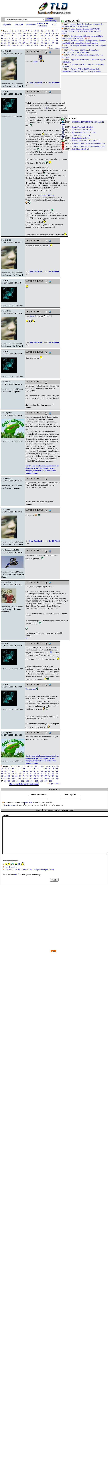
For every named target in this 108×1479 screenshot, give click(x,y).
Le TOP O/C (54, 82)
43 (38, 36)
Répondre (7, 24)
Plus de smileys (11, 867)
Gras (30, 869)
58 (35, 38)
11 (38, 31)
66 (5, 40)
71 (24, 40)
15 (53, 31)
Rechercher (30, 24)
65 (2, 40)
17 (2, 33)
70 (20, 40)
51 (9, 38)
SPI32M (50, 195)
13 (46, 31)
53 (16, 38)
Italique (36, 869)
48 (57, 36)
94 (49, 43)
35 (9, 36)
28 (42, 33)
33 (2, 36)
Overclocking (50, 21)
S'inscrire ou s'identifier (42, 24)
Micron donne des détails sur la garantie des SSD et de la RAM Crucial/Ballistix (82, 25)
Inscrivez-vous (10, 805)
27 (38, 33)
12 (42, 31)
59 (38, 38)
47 (53, 36)
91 (38, 43)
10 (35, 31)
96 (57, 43)
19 (9, 33)
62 (49, 38)
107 (45, 45)
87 (24, 43)
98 (5, 45)
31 (53, 33)
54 (20, 38)
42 (35, 36)
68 (13, 40)
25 (31, 33)
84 (13, 43)
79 (53, 40)
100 (13, 45)
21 (16, 33)
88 (27, 43)
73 (31, 40)
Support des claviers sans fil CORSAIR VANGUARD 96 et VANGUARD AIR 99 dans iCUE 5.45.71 (81, 31)
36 (13, 36)
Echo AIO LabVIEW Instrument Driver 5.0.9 (88, 143)
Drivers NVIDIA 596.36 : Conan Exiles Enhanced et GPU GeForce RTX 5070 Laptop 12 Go (81, 70)
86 (20, 43)
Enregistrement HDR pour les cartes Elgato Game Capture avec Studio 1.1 (82, 37)
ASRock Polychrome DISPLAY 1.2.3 (86, 141)
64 (57, 38)
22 (20, 33)
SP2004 (42, 195)
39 (24, 36)
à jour (35, 61)
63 (53, 38)
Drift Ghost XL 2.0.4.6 (80, 149)
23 (24, 33)
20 (13, 33)
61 (46, 38)
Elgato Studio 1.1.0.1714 (81, 135)
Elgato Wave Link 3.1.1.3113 (82, 127)
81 (2, 43)
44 (42, 36)
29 (46, 33)
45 (46, 36)
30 (49, 33)
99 (9, 45)
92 (42, 43)
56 (27, 38)
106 (41, 45)
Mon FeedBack (35, 82)
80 (57, 40)
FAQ (54, 24)
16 (57, 31)
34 (5, 36)
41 (31, 36)
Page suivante (54, 48)
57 (31, 38)
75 (38, 40)
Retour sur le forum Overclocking (24, 784)
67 (9, 40)
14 (49, 31)
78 (49, 40)
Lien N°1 (8, 869)
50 (5, 38)
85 (16, 43)
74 (35, 40)
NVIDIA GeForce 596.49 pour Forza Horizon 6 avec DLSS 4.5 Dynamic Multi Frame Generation (84, 42)
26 (35, 33)
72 (27, 40)
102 (22, 45)
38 (20, 36)
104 (31, 45)
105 (36, 45)
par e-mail (28, 802)
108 (50, 45)
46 (49, 36)
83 (9, 43)
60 (42, 38)
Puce (25, 869)
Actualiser (18, 24)
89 (31, 43)
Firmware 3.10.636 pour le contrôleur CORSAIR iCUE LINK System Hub (80, 51)
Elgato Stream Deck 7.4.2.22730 (84, 132)
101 (18, 45)
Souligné (44, 869)
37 (16, 36)
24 (27, 33)
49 (2, 38)
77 (46, 40)
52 (13, 38)
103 (27, 45)
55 (24, 38)
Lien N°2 (17, 869)
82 (5, 43)
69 (16, 40)
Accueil (50, 18)
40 (27, 36)
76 (42, 40)
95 (53, 43)
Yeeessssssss (31, 689)
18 (5, 33)
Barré (52, 869)
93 (46, 43)
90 (35, 43)
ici (47, 108)
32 (57, 33)
